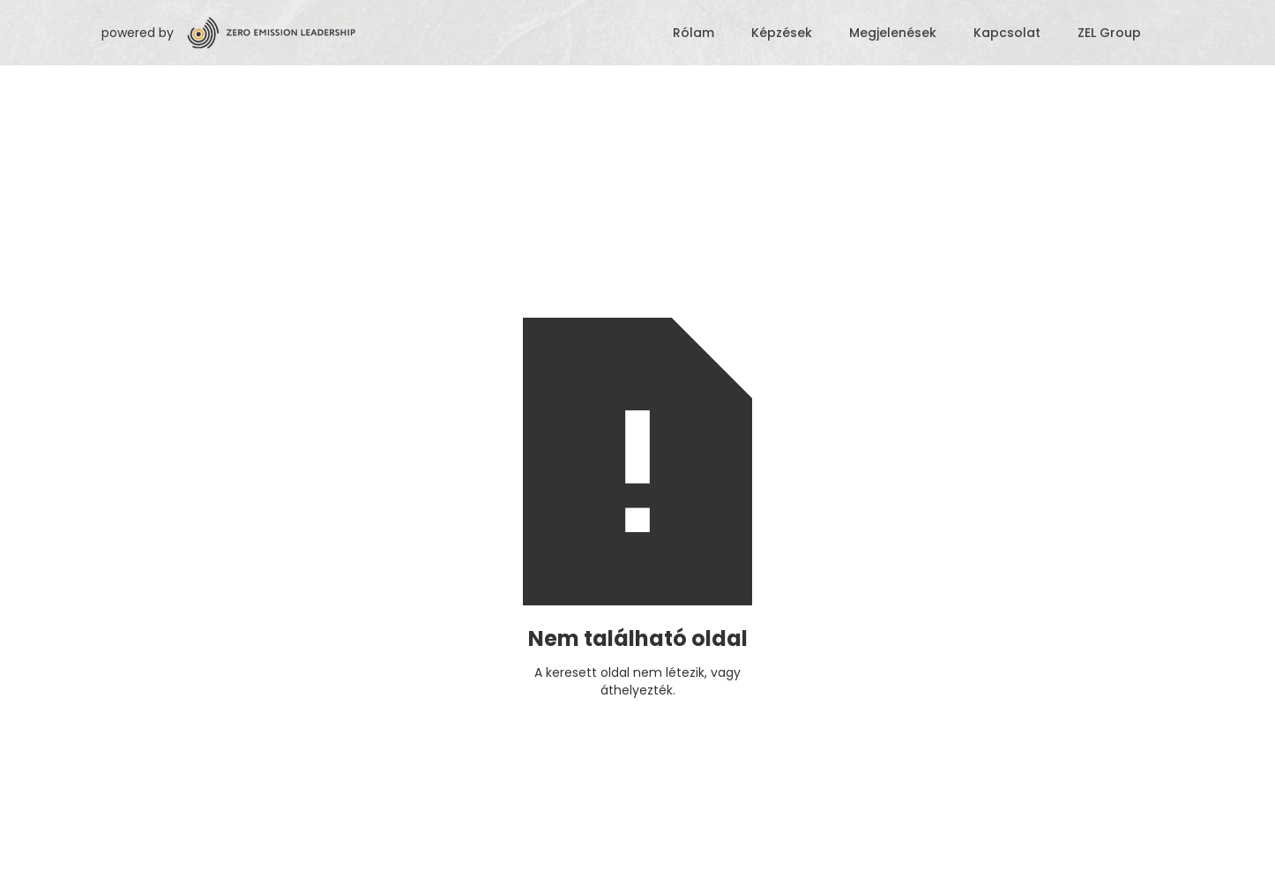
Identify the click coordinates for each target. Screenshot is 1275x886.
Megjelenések (892, 32)
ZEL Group (1109, 32)
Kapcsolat (1006, 32)
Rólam (693, 32)
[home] (418, 32)
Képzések (781, 32)
